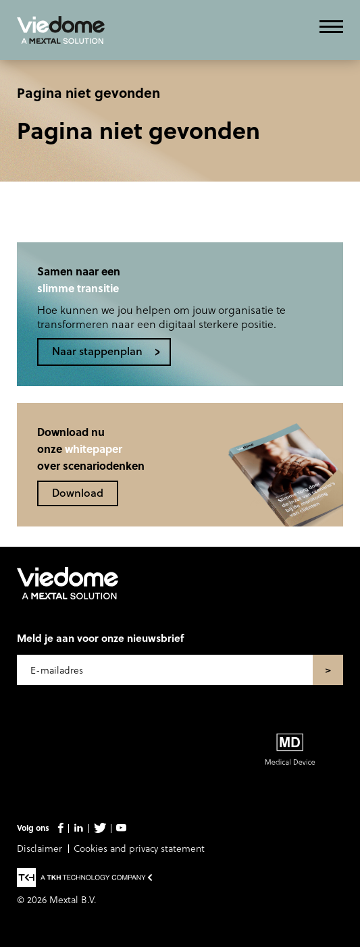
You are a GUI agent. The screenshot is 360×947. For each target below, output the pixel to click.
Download (77, 492)
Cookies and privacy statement (139, 848)
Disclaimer (39, 848)
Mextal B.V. (73, 899)
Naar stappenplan (97, 350)
